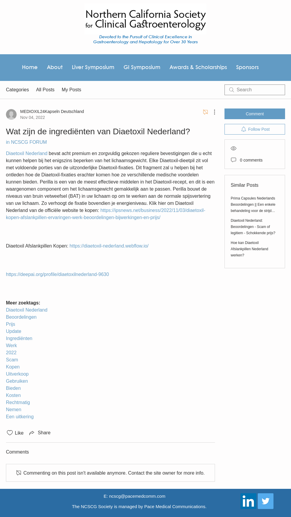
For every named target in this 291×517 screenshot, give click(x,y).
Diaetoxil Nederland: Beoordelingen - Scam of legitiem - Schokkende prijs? (253, 226)
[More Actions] (211, 112)
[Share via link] (39, 432)
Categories (17, 89)
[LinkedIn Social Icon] (248, 501)
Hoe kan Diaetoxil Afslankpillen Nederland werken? (249, 249)
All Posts (45, 89)
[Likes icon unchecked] (10, 432)
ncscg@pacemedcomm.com (137, 496)
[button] (198, 67)
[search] (254, 89)
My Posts (71, 89)
